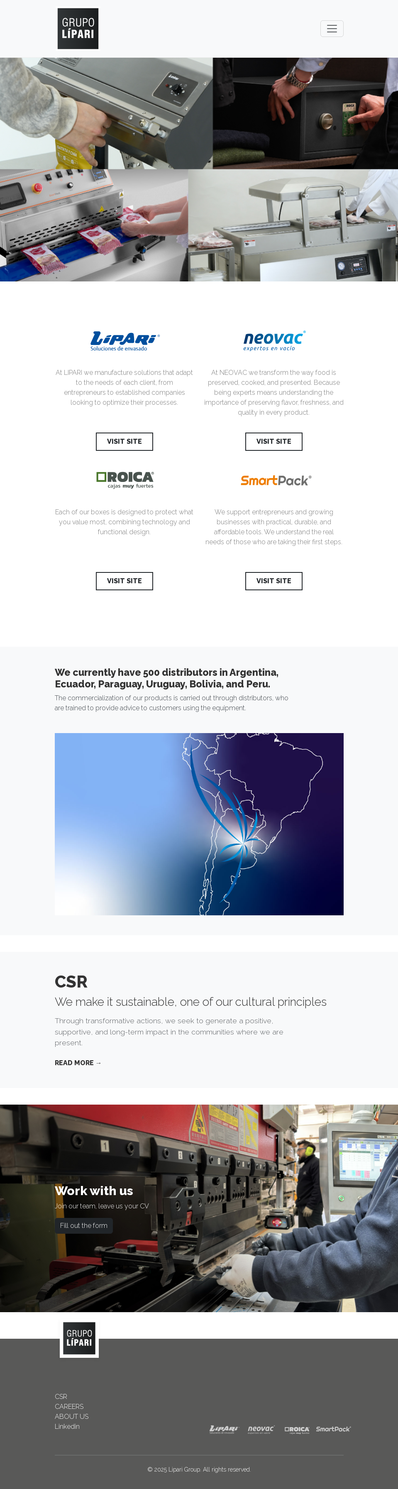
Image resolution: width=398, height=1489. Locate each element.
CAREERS (69, 1407)
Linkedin (67, 1426)
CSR (61, 1397)
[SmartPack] (273, 483)
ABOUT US (71, 1417)
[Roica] (124, 483)
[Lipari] (124, 344)
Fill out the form (83, 1226)
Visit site (124, 441)
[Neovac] (273, 344)
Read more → (78, 1063)
